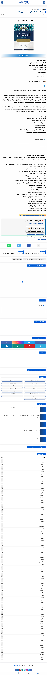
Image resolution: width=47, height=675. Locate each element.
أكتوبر (42, 493)
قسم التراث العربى (12, 388)
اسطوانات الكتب (12, 380)
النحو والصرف (42, 9)
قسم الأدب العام (35, 386)
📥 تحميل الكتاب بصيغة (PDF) (35, 220)
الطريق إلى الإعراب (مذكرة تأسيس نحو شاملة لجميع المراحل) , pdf (27, 423)
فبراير (42, 481)
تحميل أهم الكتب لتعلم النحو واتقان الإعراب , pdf (31, 430)
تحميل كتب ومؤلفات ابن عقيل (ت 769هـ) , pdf (31, 438)
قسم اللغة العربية (35, 9)
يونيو (42, 471)
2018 (43, 643)
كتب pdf (26, 259)
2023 (43, 517)
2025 (43, 462)
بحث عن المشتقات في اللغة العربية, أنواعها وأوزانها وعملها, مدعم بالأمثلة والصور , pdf (24, 408)
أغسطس (41, 467)
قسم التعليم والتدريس (12, 391)
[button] (29, 245)
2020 (43, 581)
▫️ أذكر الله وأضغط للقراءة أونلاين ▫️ (36, 234)
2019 (43, 612)
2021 (43, 555)
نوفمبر (41, 490)
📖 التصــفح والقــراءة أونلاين (35, 231)
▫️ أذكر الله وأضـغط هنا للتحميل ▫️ (36, 223)
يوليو (42, 469)
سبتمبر (41, 495)
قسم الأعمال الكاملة (12, 386)
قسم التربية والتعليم (34, 391)
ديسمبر (41, 464)
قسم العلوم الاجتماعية (34, 393)
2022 (43, 536)
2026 (43, 457)
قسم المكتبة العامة (35, 398)
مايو (42, 474)
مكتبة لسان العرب (41, 239)
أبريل (42, 476)
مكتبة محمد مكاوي (17, 259)
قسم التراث (35, 388)
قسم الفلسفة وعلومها (34, 396)
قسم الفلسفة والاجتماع (12, 393)
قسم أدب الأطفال (12, 383)
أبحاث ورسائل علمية (34, 380)
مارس (41, 479)
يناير (42, 460)
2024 (43, 486)
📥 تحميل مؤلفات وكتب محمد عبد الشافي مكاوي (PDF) (32, 215)
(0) (2, 14)
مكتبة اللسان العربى (17, 665)
